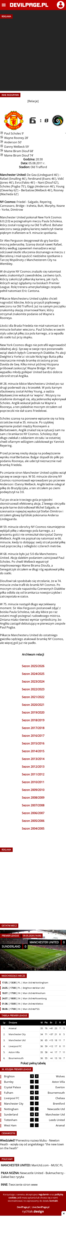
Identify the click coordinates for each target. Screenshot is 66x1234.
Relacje (33, 101)
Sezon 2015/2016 (33, 743)
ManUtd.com (40, 1165)
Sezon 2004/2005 (33, 828)
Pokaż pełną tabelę (33, 1063)
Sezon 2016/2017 (33, 736)
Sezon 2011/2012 (33, 774)
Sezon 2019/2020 (33, 712)
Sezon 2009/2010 (33, 790)
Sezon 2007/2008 (33, 805)
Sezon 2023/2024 (33, 681)
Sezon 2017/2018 (33, 728)
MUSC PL (57, 1165)
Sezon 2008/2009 (33, 798)
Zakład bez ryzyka (12, 1177)
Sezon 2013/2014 (33, 759)
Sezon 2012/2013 (33, 767)
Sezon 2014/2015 (33, 751)
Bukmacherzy (55, 1173)
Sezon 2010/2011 (33, 782)
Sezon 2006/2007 (33, 813)
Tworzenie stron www (23, 1185)
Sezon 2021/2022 (33, 697)
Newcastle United (31, 1173)
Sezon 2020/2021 (33, 705)
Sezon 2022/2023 (33, 689)
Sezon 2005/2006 (33, 821)
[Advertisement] (33, 54)
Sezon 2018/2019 (33, 720)
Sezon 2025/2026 (33, 666)
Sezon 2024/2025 (33, 674)
